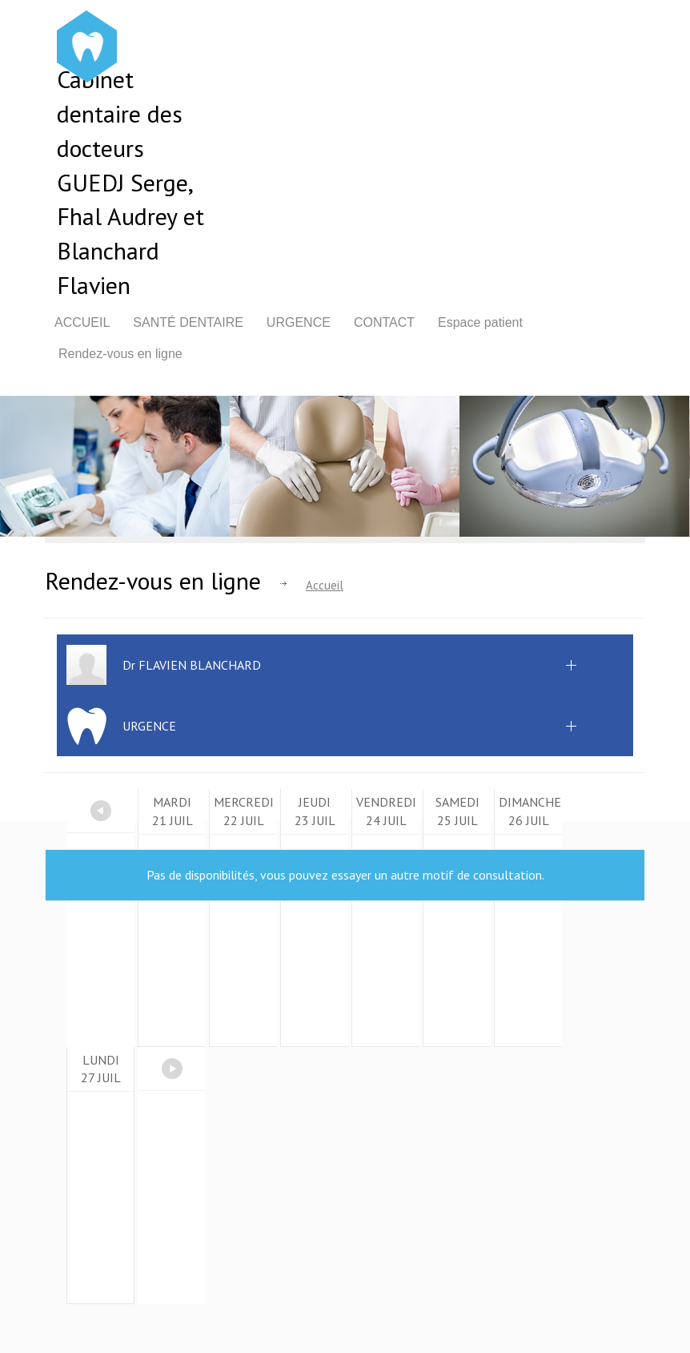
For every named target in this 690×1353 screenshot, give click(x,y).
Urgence (299, 322)
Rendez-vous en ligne (120, 353)
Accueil (82, 322)
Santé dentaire (188, 322)
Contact (384, 322)
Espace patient (480, 322)
